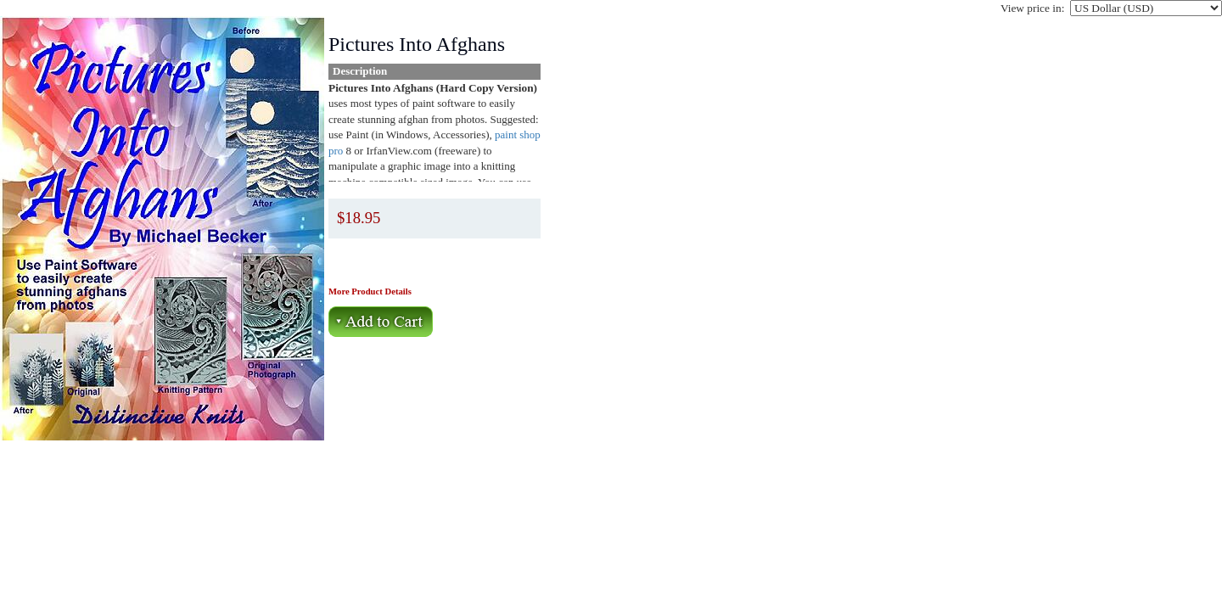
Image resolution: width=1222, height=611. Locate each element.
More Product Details (370, 291)
